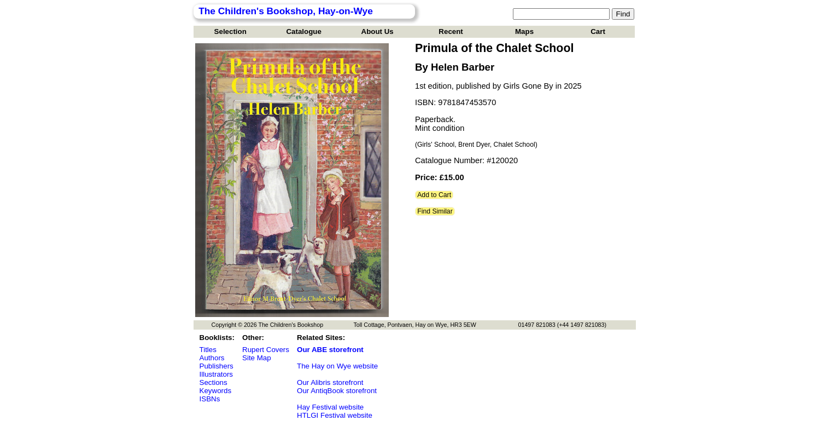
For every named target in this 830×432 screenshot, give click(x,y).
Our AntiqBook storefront (337, 391)
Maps (524, 31)
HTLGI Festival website (334, 415)
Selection (230, 31)
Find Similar (435, 211)
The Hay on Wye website (337, 366)
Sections (213, 382)
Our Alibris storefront (330, 382)
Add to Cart (434, 195)
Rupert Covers (265, 349)
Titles (208, 349)
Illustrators (216, 374)
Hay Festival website (330, 407)
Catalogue (303, 31)
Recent (451, 31)
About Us (377, 31)
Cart (598, 31)
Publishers (216, 366)
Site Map (256, 358)
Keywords (216, 391)
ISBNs (210, 399)
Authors (212, 358)
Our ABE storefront (330, 349)
